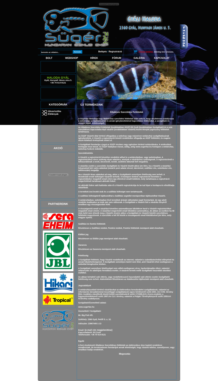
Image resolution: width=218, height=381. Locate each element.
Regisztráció (115, 51)
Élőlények (53, 114)
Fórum (116, 58)
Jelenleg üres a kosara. (156, 52)
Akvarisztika (54, 111)
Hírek (94, 58)
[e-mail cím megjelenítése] (98, 330)
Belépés (102, 51)
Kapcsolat (161, 58)
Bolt (49, 58)
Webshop (71, 58)
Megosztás (124, 354)
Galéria (139, 58)
